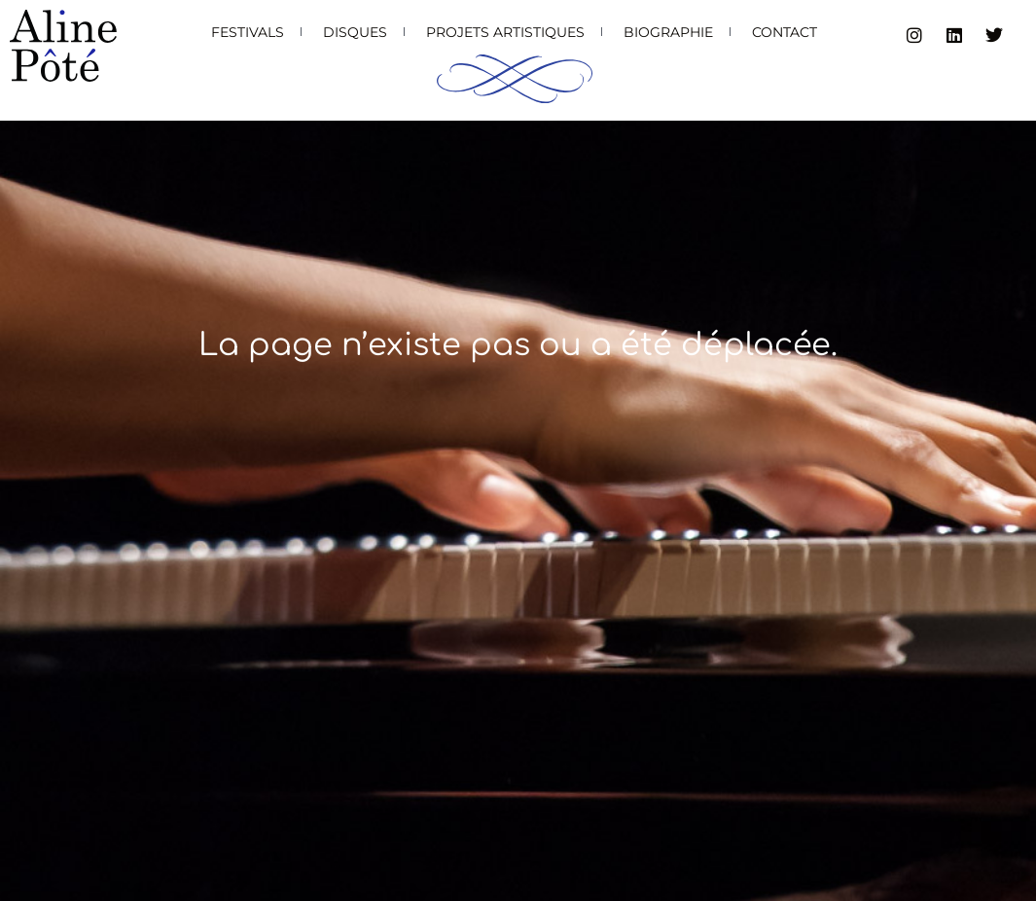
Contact (784, 32)
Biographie (668, 32)
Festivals (247, 32)
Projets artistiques (505, 32)
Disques (355, 32)
